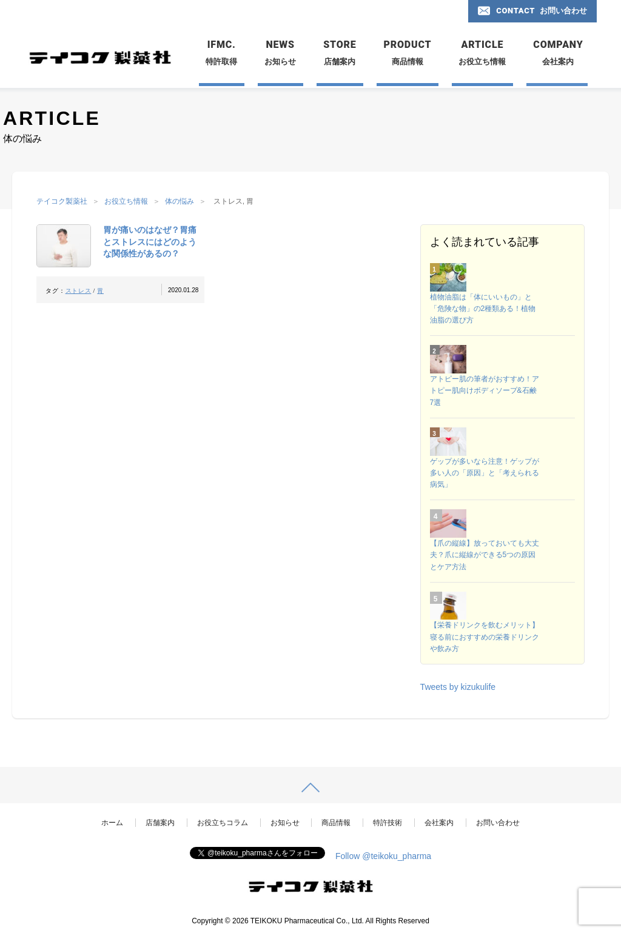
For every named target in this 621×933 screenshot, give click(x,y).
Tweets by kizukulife (458, 687)
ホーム (112, 822)
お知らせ (285, 822)
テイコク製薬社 (61, 201)
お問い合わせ (498, 822)
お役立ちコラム (222, 822)
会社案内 (439, 822)
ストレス (78, 290)
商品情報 (336, 822)
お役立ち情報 (126, 201)
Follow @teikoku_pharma (383, 856)
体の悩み (179, 201)
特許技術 (387, 822)
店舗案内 (160, 822)
